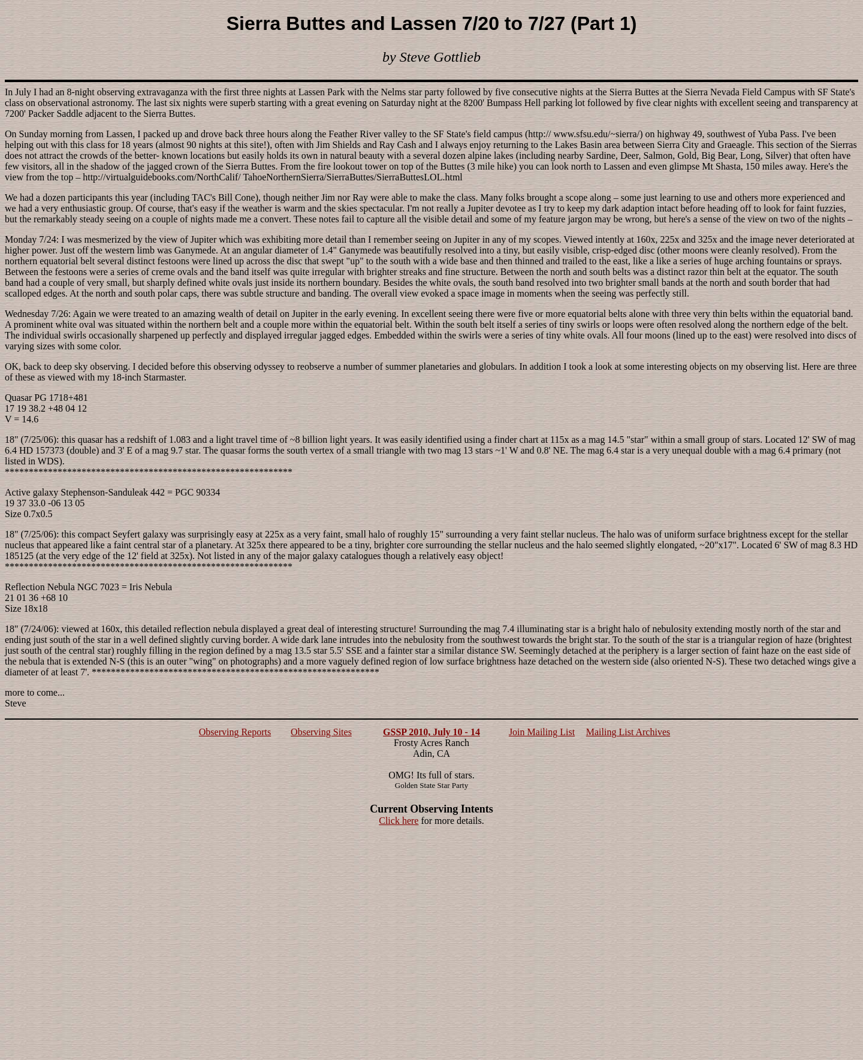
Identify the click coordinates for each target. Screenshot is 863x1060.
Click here (398, 821)
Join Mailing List (542, 732)
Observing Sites (321, 732)
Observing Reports (235, 732)
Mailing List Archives (628, 732)
